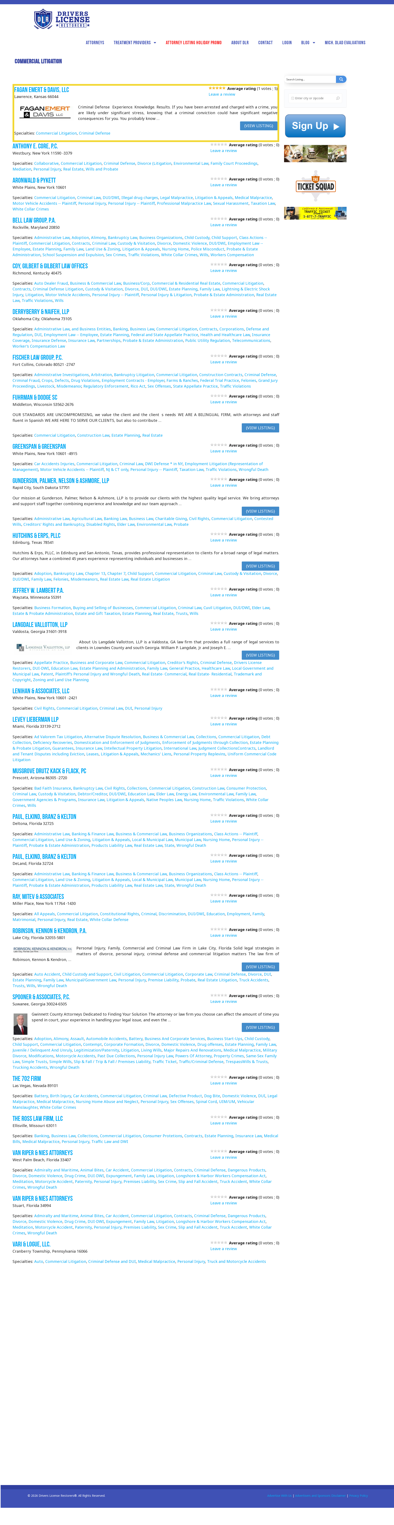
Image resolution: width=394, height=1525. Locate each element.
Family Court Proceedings (234, 163)
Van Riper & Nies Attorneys (43, 1152)
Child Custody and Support (87, 974)
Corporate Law (198, 974)
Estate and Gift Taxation (97, 613)
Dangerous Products (246, 1170)
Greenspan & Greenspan (39, 446)
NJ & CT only (117, 469)
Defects (62, 380)
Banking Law (115, 518)
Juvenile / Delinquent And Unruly (42, 1050)
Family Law (73, 249)
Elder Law (126, 524)
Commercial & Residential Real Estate (186, 283)
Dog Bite (212, 1095)
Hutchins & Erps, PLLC (36, 535)
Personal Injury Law (155, 1055)
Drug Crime (74, 1175)
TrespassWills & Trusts (247, 1061)
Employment (238, 913)
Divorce (164, 243)
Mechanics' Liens (156, 753)
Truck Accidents (253, 979)
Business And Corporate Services (175, 1038)
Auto (38, 1261)
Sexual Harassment (231, 203)
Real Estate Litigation (150, 579)
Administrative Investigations (61, 374)
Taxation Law (263, 203)
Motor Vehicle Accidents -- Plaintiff (44, 203)
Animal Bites (92, 1170)
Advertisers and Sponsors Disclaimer (320, 1496)
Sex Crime (167, 1181)
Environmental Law (191, 163)
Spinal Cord (206, 1101)
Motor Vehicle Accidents (67, 294)
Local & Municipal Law (152, 839)
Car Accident (117, 1170)
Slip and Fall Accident (198, 1181)
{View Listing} (258, 125)
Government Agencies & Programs (44, 799)
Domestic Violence (190, 243)
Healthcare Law (216, 668)
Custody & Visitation (136, 243)
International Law (180, 748)
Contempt (92, 1044)
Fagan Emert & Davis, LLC (41, 89)
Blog (305, 42)
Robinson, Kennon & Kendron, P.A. (50, 930)
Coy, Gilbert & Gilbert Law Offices (50, 266)
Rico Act (138, 386)
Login (287, 42)
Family (258, 913)
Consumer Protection (246, 788)
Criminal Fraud (26, 380)
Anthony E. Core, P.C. (35, 146)
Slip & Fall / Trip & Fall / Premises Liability (112, 1061)
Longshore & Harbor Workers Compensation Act (221, 1175)
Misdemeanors (84, 579)
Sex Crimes (116, 254)
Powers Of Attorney (193, 1055)
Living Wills (151, 1050)
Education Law (64, 668)
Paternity (83, 1181)
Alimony (98, 237)
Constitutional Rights (119, 913)
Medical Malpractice (253, 197)
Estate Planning (47, 249)
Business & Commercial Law (95, 283)
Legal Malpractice (176, 197)
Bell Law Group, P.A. (34, 220)
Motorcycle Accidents (75, 1055)
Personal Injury (47, 169)
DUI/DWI (111, 197)
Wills (204, 254)
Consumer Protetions (162, 1135)
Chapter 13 (95, 573)
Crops (47, 380)
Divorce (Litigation (154, 163)
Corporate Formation (123, 1044)
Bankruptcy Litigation (134, 374)
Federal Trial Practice (219, 380)
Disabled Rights (100, 524)
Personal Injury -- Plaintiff (131, 203)
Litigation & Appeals (214, 197)
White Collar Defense (109, 919)
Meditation (23, 1181)
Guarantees (63, 748)
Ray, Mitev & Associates (38, 896)
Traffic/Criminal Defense (201, 1061)
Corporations (231, 328)
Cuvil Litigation (217, 607)
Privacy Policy (358, 1496)
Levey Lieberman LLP (35, 719)
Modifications (41, 1055)
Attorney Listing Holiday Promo (194, 42)
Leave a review (222, 94)
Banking (120, 328)
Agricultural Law (87, 518)
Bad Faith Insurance (52, 788)
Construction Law (93, 435)
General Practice (184, 668)
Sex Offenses (159, 386)
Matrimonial (24, 919)
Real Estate (73, 169)
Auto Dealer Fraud (51, 283)
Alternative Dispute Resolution (112, 736)
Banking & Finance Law (93, 833)
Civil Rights (199, 518)
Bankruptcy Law (122, 237)
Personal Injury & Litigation (166, 294)
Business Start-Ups (224, 1038)
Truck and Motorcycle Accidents (236, 1261)
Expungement (119, 1175)
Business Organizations (160, 237)
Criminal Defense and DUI (112, 1261)
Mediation (22, 169)
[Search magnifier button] (341, 79)
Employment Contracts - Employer (133, 380)
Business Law (142, 328)
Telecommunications (251, 340)
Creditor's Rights (182, 662)
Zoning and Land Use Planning (61, 679)
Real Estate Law (114, 579)
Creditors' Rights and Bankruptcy (53, 524)
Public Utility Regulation (207, 340)
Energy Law (186, 793)
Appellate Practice (51, 662)
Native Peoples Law (164, 799)
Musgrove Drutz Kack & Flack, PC (49, 771)
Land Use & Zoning (102, 249)
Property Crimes (229, 1055)
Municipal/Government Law (90, 979)
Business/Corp (136, 283)
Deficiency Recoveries (52, 742)
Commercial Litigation (56, 133)
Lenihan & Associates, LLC (41, 691)
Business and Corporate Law (96, 662)
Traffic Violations (143, 254)
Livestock (45, 386)
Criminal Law (89, 197)
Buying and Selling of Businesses (103, 607)
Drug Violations (85, 380)
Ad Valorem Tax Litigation (58, 736)
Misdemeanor (69, 386)
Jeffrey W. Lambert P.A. (38, 590)
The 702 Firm (27, 1078)
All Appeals (44, 913)
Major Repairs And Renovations (192, 1050)
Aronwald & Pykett (34, 180)
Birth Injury (60, 1095)
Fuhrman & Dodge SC (35, 397)
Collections (206, 736)
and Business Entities (91, 328)
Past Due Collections (116, 1055)
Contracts (81, 243)
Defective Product (185, 1095)
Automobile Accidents (106, 1038)
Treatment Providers (132, 42)
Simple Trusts (34, 1061)
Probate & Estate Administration (224, 294)
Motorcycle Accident (54, 1181)
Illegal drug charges (139, 197)
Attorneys (95, 42)
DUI (144, 288)
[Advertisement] (316, 290)
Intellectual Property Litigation (133, 748)
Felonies (248, 380)
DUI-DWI (41, 668)
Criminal (148, 913)
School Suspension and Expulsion (73, 254)
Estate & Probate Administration (43, 613)
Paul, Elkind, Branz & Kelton (44, 816)
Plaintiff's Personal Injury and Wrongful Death (97, 674)
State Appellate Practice (195, 386)
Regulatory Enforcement (105, 386)
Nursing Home (175, 249)
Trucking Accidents (30, 1067)
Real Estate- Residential (210, 674)
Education (215, 913)
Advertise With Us (279, 1496)
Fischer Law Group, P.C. (38, 357)
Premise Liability (163, 979)
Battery (135, 1038)
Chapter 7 (116, 573)
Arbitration (101, 374)
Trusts (182, 613)
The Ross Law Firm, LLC (38, 1118)
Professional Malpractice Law (184, 203)
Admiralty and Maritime (56, 1170)
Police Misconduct (207, 249)
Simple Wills (60, 1061)
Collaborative (46, 163)
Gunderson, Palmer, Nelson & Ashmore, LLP (61, 480)
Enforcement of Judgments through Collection (205, 742)
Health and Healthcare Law (225, 334)
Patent (47, 674)
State (169, 845)
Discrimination (172, 913)
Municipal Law (188, 839)
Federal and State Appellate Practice (164, 334)
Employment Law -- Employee (71, 334)
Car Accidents (85, 1095)
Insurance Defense (49, 340)
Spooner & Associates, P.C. (41, 997)
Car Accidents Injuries (54, 463)
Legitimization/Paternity (96, 1050)
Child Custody (197, 237)
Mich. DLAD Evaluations (345, 42)
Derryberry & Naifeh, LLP (41, 311)
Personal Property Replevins (199, 753)
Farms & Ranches (182, 380)
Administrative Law (52, 237)
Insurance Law (81, 340)
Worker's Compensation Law (39, 346)
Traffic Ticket (164, 1061)
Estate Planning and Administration (112, 668)
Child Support (224, 237)
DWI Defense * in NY (164, 463)
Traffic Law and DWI (109, 1141)
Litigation (34, 294)
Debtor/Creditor (92, 793)
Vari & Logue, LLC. (32, 1244)
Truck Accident (233, 1181)
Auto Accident (47, 974)
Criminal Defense (94, 133)
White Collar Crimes (31, 209)
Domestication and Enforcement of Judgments (117, 742)
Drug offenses (210, 1044)
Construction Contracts (220, 374)
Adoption (80, 237)
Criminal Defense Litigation (58, 288)
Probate (181, 524)
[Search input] (310, 79)
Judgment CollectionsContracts (227, 748)
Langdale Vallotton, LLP (40, 624)
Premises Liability (140, 1181)
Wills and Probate (102, 169)
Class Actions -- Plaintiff (235, 833)
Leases (92, 753)
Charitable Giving (171, 518)
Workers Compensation (232, 254)
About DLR (240, 42)
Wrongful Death (253, 469)
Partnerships (109, 340)
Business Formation (52, 607)
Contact (265, 42)
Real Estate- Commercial (164, 674)
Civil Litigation (127, 974)
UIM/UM (227, 1101)
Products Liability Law (111, 845)
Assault (77, 1038)
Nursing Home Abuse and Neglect (107, 1101)
